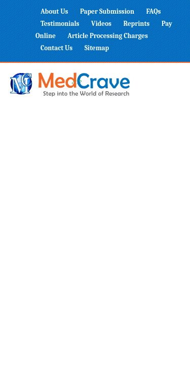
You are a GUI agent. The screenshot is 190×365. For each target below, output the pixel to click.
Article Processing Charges (107, 36)
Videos (101, 23)
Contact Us (56, 48)
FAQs (153, 11)
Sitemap (97, 48)
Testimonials (60, 23)
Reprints (136, 23)
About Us (54, 11)
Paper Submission (107, 11)
